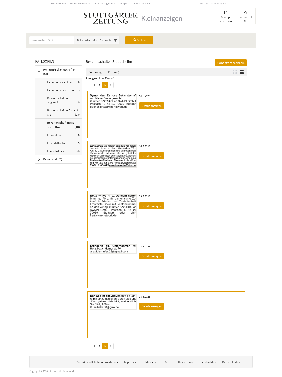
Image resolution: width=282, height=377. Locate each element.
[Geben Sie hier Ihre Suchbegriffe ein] (51, 40)
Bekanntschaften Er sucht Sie (64, 113)
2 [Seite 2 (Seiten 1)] (99, 85)
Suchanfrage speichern (231, 63)
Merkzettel (245, 17)
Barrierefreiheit (231, 362)
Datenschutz (151, 362)
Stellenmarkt (58, 4)
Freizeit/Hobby (64, 144)
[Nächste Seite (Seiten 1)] (111, 85)
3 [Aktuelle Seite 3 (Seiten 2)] (105, 345)
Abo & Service (142, 4)
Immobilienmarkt (80, 4)
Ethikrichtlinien (185, 362)
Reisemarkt (57, 159)
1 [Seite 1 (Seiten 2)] (94, 346)
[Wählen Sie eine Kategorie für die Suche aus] (96, 40)
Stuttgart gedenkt (105, 4)
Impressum (130, 362)
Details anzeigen (153, 105)
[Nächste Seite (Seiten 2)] (111, 346)
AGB (167, 362)
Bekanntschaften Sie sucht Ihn (64, 125)
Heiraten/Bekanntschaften (59, 72)
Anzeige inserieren (226, 17)
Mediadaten (209, 362)
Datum (113, 72)
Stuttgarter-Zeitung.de (213, 4)
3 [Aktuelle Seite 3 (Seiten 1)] (105, 84)
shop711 (125, 4)
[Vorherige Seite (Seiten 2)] (89, 346)
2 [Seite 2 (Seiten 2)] (99, 346)
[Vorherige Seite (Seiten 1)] (89, 85)
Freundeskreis (64, 152)
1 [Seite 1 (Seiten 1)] (94, 85)
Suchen (139, 40)
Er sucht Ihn (64, 136)
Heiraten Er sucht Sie (64, 83)
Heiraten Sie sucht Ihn (64, 91)
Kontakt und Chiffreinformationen (97, 362)
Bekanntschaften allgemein (64, 101)
